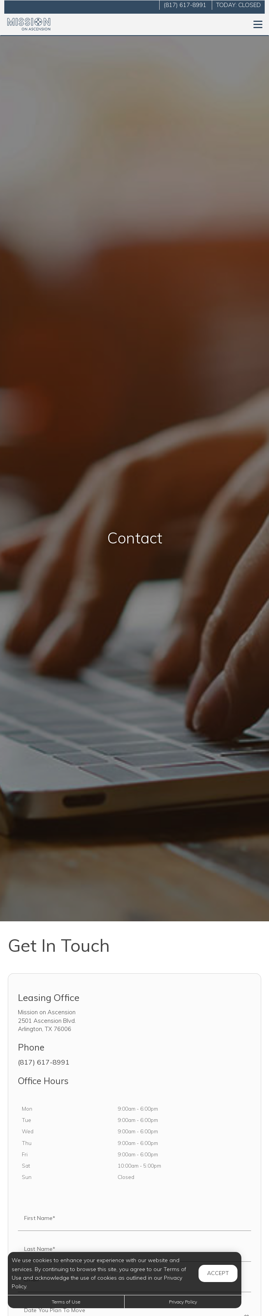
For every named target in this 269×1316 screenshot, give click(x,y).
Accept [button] (218, 1273)
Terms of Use (66, 1302)
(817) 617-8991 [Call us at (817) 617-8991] (185, 5)
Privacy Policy (183, 1302)
